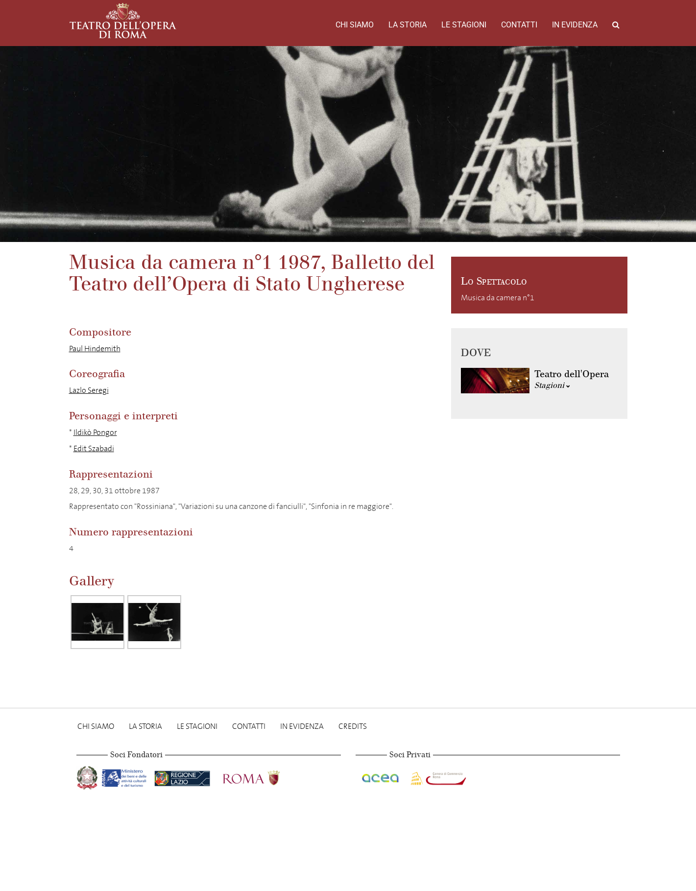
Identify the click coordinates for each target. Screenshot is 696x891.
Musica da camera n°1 (497, 297)
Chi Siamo (355, 24)
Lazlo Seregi (89, 390)
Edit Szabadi (93, 448)
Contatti (519, 24)
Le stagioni (463, 24)
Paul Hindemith (94, 348)
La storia (407, 24)
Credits (352, 726)
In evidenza (575, 24)
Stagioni (552, 385)
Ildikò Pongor (95, 432)
